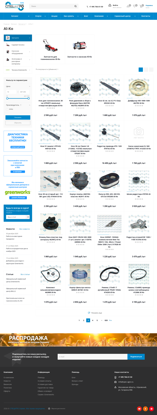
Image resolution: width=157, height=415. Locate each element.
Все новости (24, 229)
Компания (8, 372)
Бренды (75, 384)
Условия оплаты (44, 381)
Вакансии (8, 384)
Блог (74, 377)
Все (110, 320)
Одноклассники (145, 408)
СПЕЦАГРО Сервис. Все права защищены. (27, 408)
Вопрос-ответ (77, 381)
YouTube (139, 408)
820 (106, 320)
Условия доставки (45, 384)
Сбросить (18, 123)
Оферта (7, 391)
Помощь (41, 377)
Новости (7, 381)
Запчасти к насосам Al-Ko (79, 56)
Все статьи (25, 274)
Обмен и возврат (45, 391)
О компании (9, 377)
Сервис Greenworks (46, 394)
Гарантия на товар (46, 388)
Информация (44, 372)
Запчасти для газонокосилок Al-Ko (50, 57)
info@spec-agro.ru (125, 382)
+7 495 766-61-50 (96, 7)
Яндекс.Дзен (151, 408)
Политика (8, 388)
